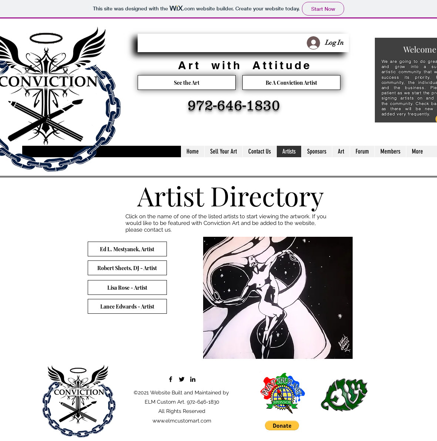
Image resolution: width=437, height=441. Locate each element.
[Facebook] (170, 379)
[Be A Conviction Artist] (291, 82)
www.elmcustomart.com (181, 421)
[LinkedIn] (192, 379)
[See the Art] (187, 82)
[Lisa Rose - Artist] (127, 287)
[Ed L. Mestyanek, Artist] (127, 249)
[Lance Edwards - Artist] (127, 306)
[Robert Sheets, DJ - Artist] (127, 267)
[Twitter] (181, 379)
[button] (282, 425)
